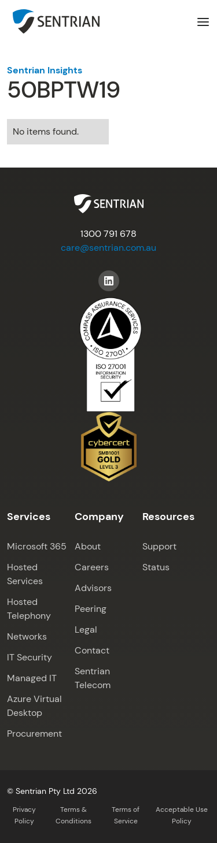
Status (156, 567)
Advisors (93, 588)
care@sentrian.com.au (108, 248)
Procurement (34, 733)
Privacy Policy (24, 815)
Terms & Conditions (73, 815)
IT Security (29, 657)
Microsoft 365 (37, 546)
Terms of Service (125, 815)
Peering (90, 609)
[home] (53, 21)
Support (159, 546)
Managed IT (32, 678)
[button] (203, 21)
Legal (86, 629)
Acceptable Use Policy (182, 815)
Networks (27, 636)
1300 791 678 (108, 234)
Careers (92, 567)
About (88, 546)
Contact (92, 650)
